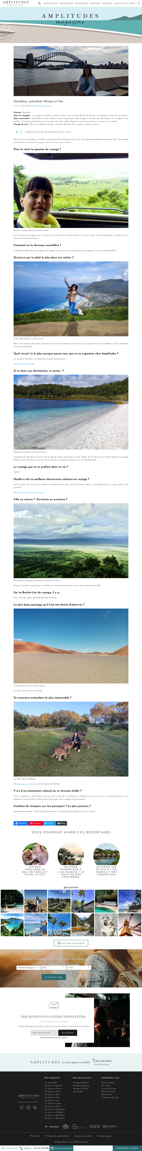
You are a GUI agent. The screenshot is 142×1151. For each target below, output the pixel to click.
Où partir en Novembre (55, 1115)
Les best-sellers (51, 1083)
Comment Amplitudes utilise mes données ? (54, 1037)
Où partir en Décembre (55, 1118)
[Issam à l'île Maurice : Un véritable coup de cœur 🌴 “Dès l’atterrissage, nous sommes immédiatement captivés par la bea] (59, 924)
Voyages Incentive (80, 1089)
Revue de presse (108, 1092)
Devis (132, 3)
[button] (34, 1148)
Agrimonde (78, 1092)
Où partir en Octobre (54, 1112)
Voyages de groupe (81, 1086)
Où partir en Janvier (53, 1086)
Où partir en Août (52, 1106)
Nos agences (121, 3)
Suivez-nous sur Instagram (71, 943)
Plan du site (35, 1136)
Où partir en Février (53, 1089)
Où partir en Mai (52, 1098)
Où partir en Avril (52, 1095)
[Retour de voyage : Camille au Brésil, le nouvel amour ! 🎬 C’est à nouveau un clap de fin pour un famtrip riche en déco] (129, 901)
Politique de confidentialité (57, 1136)
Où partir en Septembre (55, 1109)
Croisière (95, 3)
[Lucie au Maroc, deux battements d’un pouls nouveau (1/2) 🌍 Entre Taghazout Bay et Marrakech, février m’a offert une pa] (59, 901)
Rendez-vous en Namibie (24, 364)
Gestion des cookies (83, 1136)
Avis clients (106, 1086)
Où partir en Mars (52, 1092)
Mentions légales (104, 1136)
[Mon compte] (138, 3)
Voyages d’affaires (81, 1083)
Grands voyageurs (44, 106)
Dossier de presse (108, 1089)
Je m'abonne (67, 1032)
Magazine (107, 3)
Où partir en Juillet (53, 1103)
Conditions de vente (110, 1098)
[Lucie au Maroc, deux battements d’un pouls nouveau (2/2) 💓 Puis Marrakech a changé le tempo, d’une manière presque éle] (35, 901)
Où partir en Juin (52, 1100)
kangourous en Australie (27, 784)
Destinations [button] (50, 3)
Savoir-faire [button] (81, 3)
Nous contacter (107, 1083)
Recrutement (106, 1095)
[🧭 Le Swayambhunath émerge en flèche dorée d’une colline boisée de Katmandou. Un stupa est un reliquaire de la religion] (129, 924)
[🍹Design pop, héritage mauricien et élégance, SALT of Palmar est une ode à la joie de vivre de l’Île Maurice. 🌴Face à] (35, 924)
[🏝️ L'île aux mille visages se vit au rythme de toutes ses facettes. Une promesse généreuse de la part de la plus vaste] (12, 924)
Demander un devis (127, 1148)
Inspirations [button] (66, 3)
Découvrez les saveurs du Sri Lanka (29, 492)
